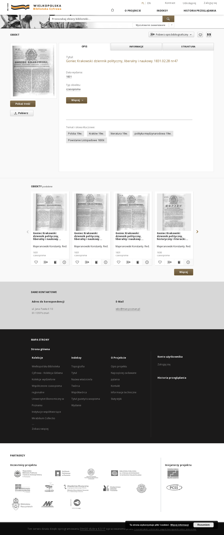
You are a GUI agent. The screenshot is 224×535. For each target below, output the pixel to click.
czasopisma (73, 89)
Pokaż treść (22, 104)
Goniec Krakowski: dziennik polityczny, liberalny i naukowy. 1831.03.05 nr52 (46, 236)
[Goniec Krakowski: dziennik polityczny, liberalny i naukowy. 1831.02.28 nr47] (33, 70)
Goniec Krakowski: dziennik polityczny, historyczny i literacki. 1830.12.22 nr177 (171, 236)
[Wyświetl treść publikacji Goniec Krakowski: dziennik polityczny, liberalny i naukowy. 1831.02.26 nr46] (137, 262)
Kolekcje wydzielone (43, 379)
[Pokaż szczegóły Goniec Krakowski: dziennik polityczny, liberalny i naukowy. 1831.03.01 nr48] (105, 262)
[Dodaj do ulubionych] (200, 34)
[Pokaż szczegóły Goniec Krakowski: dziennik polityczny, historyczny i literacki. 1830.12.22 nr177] (187, 262)
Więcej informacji (179, 525)
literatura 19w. (119, 133)
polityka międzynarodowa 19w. (153, 133)
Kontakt (115, 386)
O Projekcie (133, 10)
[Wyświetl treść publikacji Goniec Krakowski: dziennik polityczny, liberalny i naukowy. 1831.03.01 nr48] (96, 262)
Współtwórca (79, 392)
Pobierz (20, 113)
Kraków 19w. (96, 133)
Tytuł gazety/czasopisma (85, 399)
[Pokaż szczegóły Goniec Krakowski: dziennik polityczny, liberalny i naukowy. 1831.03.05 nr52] (64, 262)
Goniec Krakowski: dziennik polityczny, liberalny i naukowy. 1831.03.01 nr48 (87, 236)
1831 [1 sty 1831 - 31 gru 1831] (69, 76)
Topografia (78, 366)
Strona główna (40, 349)
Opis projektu (119, 366)
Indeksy (162, 10)
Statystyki (116, 399)
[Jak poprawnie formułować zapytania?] (171, 25)
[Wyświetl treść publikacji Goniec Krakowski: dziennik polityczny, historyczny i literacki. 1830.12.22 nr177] (178, 262)
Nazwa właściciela (81, 379)
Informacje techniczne (124, 392)
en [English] (149, 3)
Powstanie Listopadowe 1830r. (86, 140)
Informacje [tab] (136, 46)
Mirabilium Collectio (43, 418)
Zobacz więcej (40, 429)
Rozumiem (203, 524)
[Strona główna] (112, 10)
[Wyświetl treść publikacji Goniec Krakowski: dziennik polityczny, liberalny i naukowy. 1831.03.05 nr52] (54, 262)
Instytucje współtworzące (46, 412)
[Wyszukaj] (168, 19)
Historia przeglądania (200, 10)
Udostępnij (189, 3)
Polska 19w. (75, 133)
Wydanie (76, 405)
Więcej (183, 272)
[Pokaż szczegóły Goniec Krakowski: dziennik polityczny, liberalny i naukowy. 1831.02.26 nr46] (146, 262)
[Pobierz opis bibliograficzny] (45, 262)
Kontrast (170, 3)
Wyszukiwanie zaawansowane (150, 25)
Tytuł (74, 373)
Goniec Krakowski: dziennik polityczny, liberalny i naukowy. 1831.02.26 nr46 (128, 236)
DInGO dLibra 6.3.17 (92, 529)
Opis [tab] (84, 46)
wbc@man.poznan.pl (128, 309)
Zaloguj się (210, 3)
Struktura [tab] (188, 46)
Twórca (75, 386)
